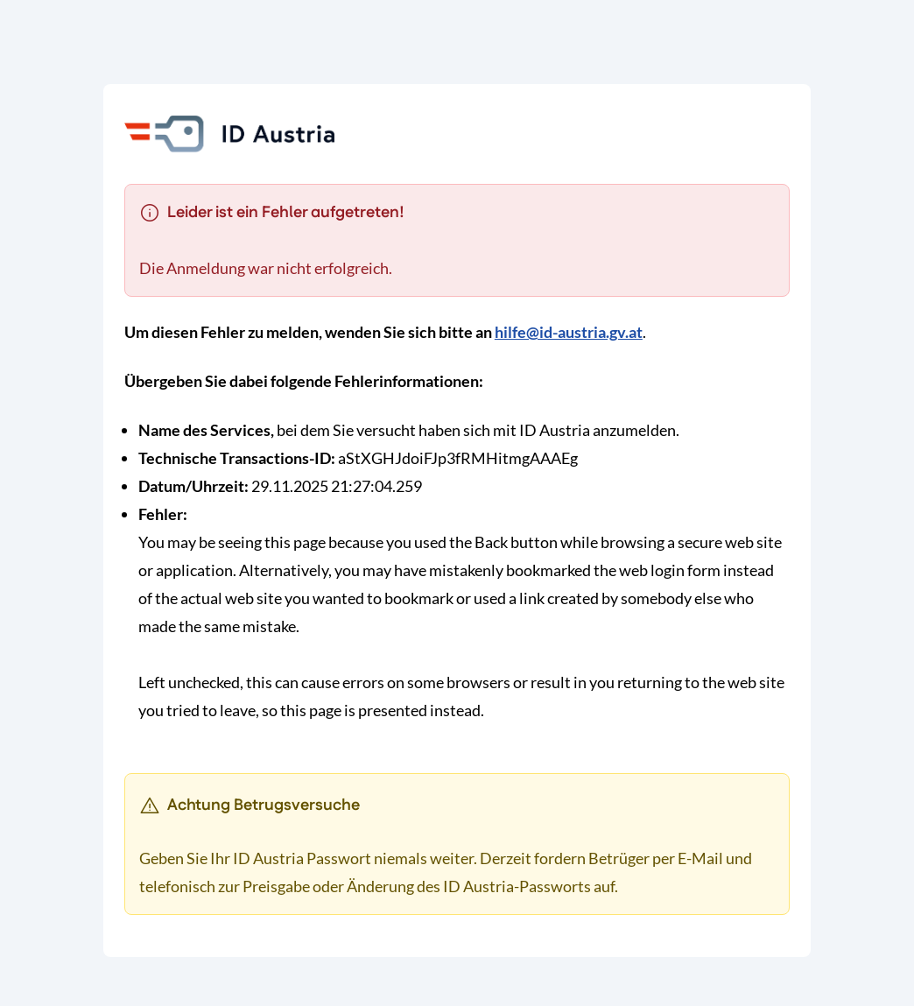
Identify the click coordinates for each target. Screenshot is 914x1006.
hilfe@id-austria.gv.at (569, 331)
